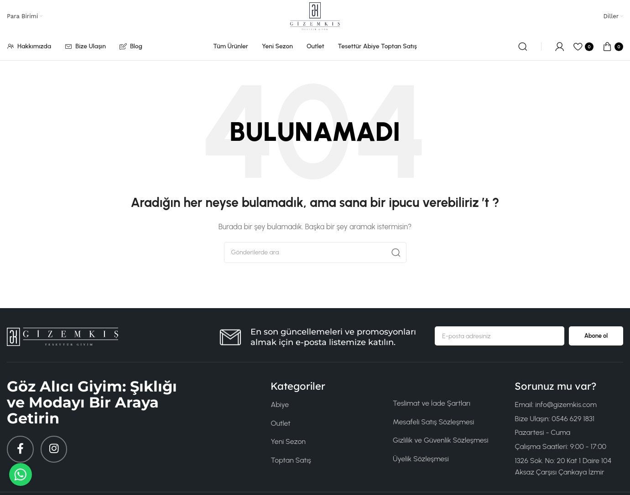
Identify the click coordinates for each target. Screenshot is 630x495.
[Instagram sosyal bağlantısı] (54, 449)
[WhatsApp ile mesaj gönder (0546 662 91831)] (20, 474)
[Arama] (523, 46)
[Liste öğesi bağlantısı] (325, 405)
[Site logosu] (314, 16)
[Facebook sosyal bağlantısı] (20, 449)
